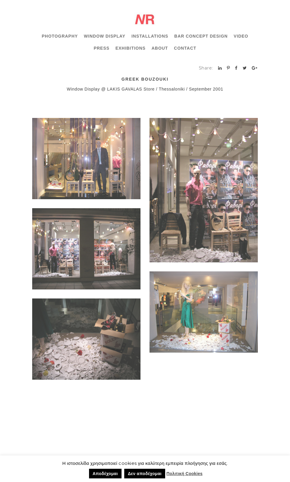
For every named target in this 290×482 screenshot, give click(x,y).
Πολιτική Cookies (184, 473)
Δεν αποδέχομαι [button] (145, 473)
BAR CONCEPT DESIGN (201, 36)
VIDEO (241, 36)
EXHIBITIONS (131, 48)
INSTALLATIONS (149, 36)
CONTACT (185, 48)
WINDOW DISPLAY (104, 36)
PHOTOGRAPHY (60, 36)
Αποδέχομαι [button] (105, 473)
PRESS (102, 48)
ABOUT (160, 48)
